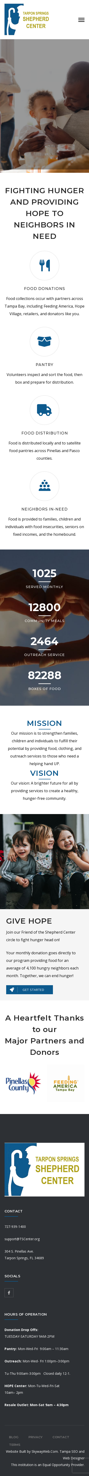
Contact (60, 1437)
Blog (14, 1437)
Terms (14, 1445)
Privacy (35, 1437)
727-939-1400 (15, 1226)
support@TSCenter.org (22, 1239)
